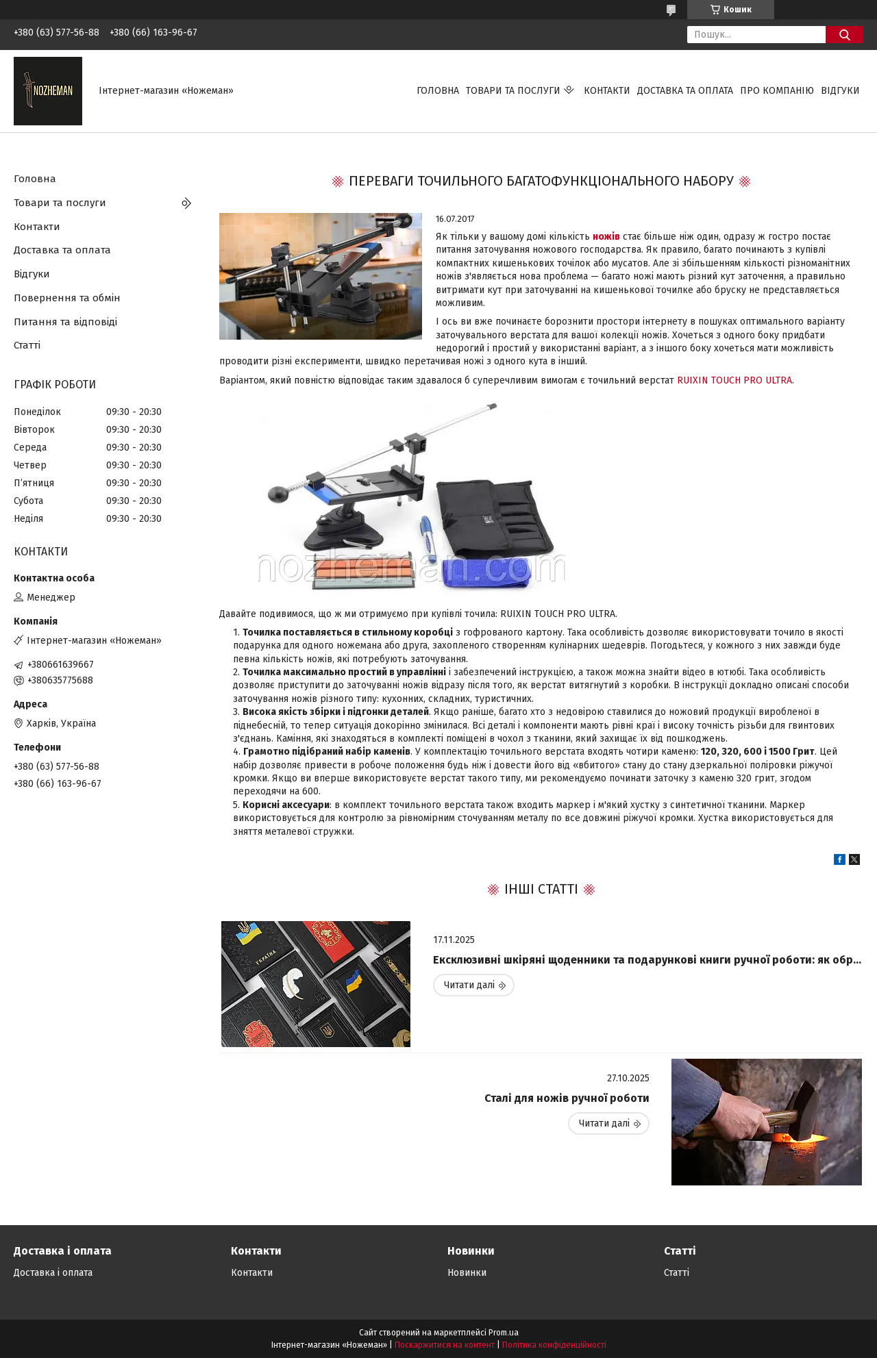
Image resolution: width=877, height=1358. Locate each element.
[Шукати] (844, 34)
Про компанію (777, 91)
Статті (27, 345)
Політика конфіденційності (554, 1345)
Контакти (607, 91)
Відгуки (840, 91)
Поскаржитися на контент (445, 1345)
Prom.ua (504, 1332)
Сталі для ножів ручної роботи (567, 1098)
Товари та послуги (513, 91)
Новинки (466, 1273)
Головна (438, 91)
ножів (606, 236)
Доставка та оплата (685, 91)
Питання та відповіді (65, 322)
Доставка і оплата (53, 1273)
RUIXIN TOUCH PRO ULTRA (734, 380)
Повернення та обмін (67, 298)
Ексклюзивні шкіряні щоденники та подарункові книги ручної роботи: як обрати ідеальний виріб (648, 959)
